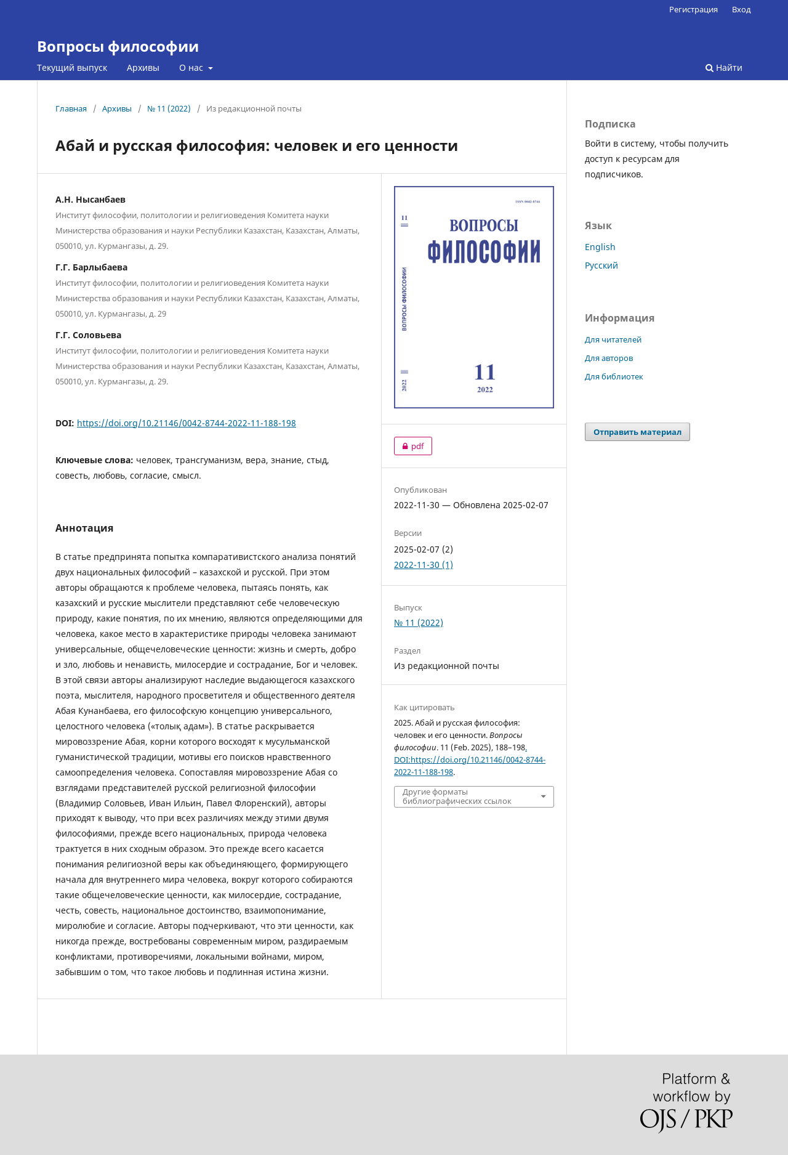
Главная (71, 108)
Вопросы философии (118, 46)
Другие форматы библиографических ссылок (457, 796)
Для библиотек (614, 376)
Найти (724, 67)
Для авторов (609, 357)
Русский (601, 265)
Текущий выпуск (72, 67)
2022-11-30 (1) (423, 564)
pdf (409, 446)
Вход (741, 9)
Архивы (143, 67)
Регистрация (693, 9)
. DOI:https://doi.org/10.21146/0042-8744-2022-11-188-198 (469, 759)
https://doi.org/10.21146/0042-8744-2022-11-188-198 (186, 423)
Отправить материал (637, 431)
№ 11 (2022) (169, 108)
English (600, 247)
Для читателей (613, 339)
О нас (192, 67)
